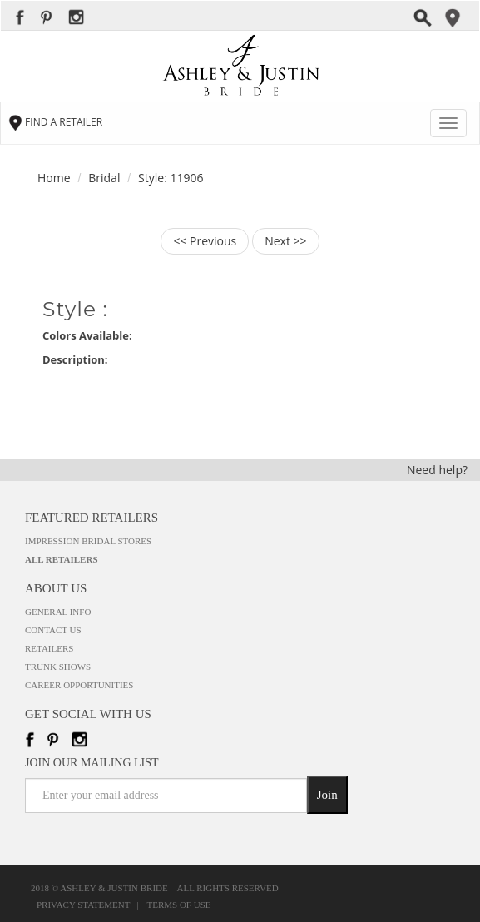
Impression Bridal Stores (88, 541)
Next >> (285, 241)
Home (54, 178)
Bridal (104, 178)
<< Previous (204, 241)
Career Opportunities (79, 685)
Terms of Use (179, 905)
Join (327, 794)
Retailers (49, 648)
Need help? (437, 470)
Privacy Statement (86, 905)
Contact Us (53, 630)
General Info (58, 612)
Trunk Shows (58, 667)
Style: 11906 (170, 178)
